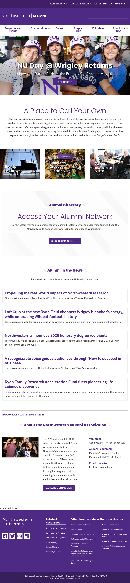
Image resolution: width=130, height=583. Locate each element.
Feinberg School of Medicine (82, 534)
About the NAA (120, 29)
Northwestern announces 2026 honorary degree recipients (56, 336)
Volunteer (99, 28)
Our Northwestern (103, 4)
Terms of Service (52, 547)
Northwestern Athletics (55, 533)
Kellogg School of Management (83, 539)
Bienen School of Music (80, 525)
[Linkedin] (27, 536)
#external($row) (65, 308)
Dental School (76, 530)
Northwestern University (56, 528)
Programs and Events (14, 29)
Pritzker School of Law (111, 525)
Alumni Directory (58, 4)
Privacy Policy (51, 543)
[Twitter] (12, 536)
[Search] (108, 16)
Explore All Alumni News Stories (23, 415)
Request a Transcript (80, 4)
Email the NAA (98, 463)
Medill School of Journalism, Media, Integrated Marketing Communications (82, 553)
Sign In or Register (63, 241)
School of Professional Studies (114, 541)
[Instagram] (20, 536)
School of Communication (112, 530)
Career (61, 28)
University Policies (53, 552)
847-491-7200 (80, 576)
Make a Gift (120, 4)
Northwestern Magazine (56, 538)
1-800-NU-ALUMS (98, 576)
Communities (40, 28)
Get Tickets (65, 82)
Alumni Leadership (101, 449)
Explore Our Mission (59, 488)
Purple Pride (80, 29)
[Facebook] (5, 536)
